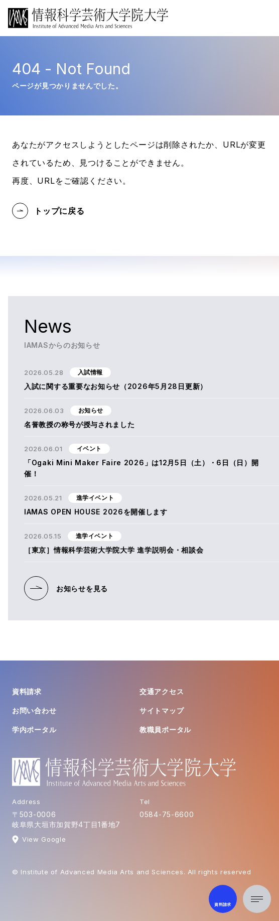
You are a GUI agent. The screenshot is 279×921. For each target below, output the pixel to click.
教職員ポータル (165, 729)
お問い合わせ (34, 710)
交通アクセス (162, 691)
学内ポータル (34, 729)
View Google (44, 839)
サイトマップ (162, 710)
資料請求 (27, 691)
